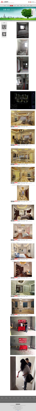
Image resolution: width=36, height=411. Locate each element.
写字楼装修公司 (9, 400)
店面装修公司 (20, 400)
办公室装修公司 (6, 400)
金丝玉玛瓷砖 (14, 398)
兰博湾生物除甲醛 (6, 398)
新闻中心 (11, 5)
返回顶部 (33, 9)
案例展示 (21, 5)
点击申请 (18, 398)
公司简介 (8, 5)
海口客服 (34, 12)
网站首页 (5, 5)
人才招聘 (15, 5)
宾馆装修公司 (31, 400)
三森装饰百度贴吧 (34, 397)
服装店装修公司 (25, 400)
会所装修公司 (15, 400)
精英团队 (18, 5)
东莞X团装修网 (10, 397)
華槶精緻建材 (2, 398)
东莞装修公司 (1, 400)
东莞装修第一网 (2, 397)
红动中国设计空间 (18, 397)
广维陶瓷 (10, 398)
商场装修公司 (17, 400)
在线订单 (28, 5)
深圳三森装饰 (26, 397)
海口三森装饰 (6, 397)
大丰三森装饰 (30, 397)
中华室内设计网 (14, 397)
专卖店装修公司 (22, 400)
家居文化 (25, 5)
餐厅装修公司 (33, 400)
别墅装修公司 (12, 400)
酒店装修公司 (28, 400)
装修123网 (22, 397)
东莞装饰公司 (4, 400)
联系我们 (31, 5)
